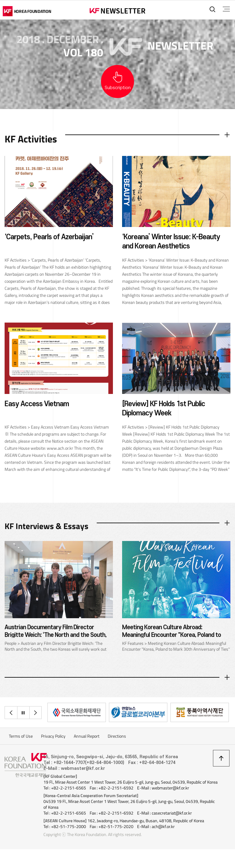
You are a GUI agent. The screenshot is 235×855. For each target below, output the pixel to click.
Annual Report (86, 737)
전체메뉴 (225, 9)
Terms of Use (21, 737)
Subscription (118, 87)
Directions (117, 737)
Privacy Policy (53, 737)
